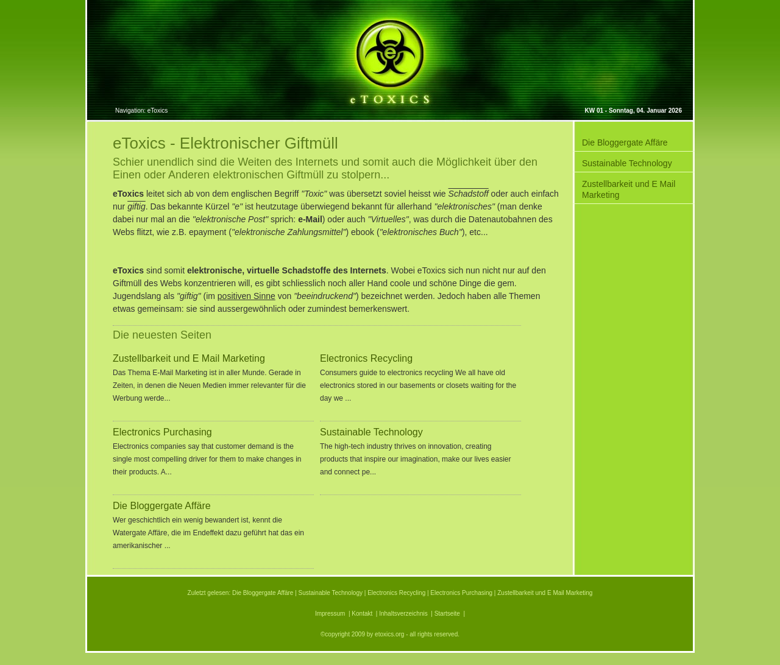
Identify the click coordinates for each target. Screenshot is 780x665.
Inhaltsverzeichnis (403, 613)
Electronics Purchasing (162, 432)
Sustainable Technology (371, 432)
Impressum (330, 613)
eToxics (157, 110)
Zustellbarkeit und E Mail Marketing (189, 359)
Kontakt (362, 613)
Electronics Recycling (366, 359)
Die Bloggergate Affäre (162, 506)
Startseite (447, 613)
